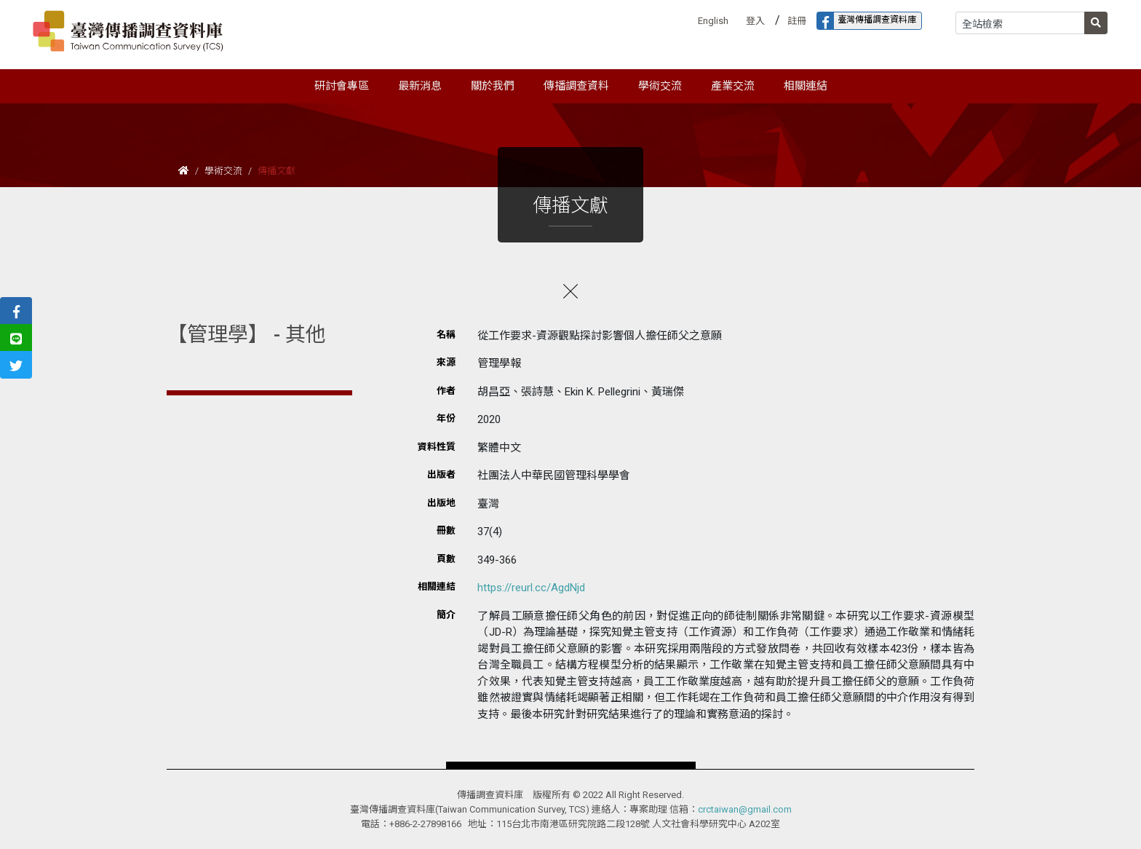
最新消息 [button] (420, 85)
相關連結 (805, 85)
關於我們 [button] (492, 85)
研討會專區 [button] (341, 85)
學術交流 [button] (660, 85)
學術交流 (223, 170)
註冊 (796, 20)
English (713, 20)
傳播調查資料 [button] (576, 85)
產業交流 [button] (733, 85)
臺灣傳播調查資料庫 (866, 20)
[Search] (1020, 23)
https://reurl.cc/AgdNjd (531, 587)
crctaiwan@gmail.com (745, 809)
